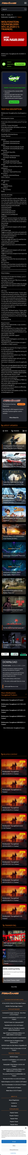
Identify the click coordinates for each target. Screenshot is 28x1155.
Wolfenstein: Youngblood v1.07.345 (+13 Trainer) (13, 711)
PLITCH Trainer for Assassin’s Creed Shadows (14, 1037)
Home (2, 14)
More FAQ (14, 986)
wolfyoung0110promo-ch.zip (11, 686)
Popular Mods (14, 1118)
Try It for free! (20, 64)
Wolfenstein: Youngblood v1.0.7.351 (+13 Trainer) (13, 705)
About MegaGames (14, 1100)
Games (9, 14)
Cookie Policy (13, 1153)
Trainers (19, 17)
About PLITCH (14, 102)
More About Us (14, 417)
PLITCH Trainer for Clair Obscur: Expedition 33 (14, 1045)
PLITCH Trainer (14, 1056)
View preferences (14, 1149)
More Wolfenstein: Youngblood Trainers (14, 728)
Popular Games (14, 1112)
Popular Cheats (14, 1121)
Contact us (14, 1103)
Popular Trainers (14, 1115)
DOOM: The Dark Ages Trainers (14, 1006)
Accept (14, 1141)
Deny (14, 1145)
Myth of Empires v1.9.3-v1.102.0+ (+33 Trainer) (14, 1081)
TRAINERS (15, 431)
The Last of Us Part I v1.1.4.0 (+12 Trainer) (14, 1078)
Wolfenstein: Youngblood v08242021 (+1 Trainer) (13, 723)
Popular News (14, 1124)
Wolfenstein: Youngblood (8, 17)
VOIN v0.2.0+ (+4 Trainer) (14, 1087)
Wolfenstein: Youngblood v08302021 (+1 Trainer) (13, 717)
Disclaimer (14, 1106)
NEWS (5, 431)
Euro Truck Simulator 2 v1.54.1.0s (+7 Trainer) (14, 1084)
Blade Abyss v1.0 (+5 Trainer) (14, 1090)
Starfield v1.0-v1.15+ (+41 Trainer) (14, 1025)
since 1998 (21, 404)
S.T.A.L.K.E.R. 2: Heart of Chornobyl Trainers (14, 1003)
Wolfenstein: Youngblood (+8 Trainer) (12, 700)
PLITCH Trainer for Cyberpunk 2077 (14, 1022)
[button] (26, 1128)
